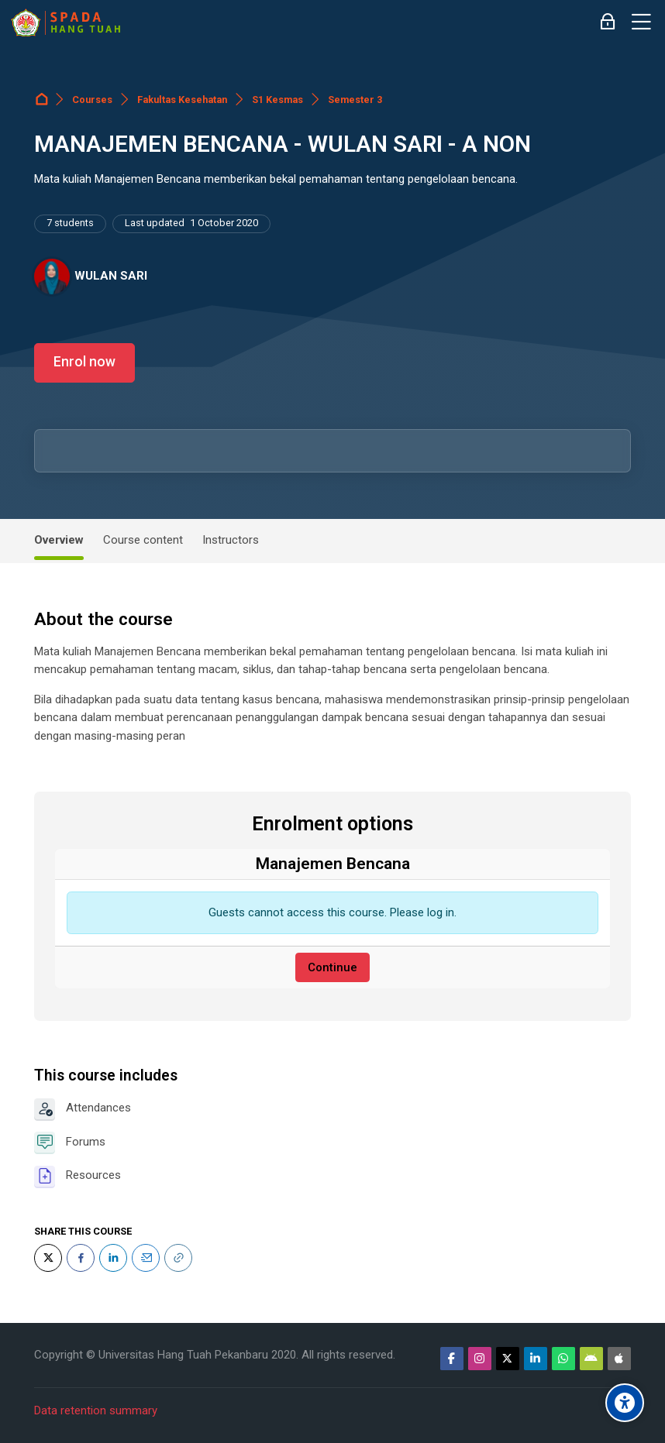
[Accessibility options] (624, 1402)
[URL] (178, 1258)
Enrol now (84, 361)
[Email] (146, 1258)
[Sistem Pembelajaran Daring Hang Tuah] (65, 22)
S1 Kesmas (277, 99)
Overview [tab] (59, 540)
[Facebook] (81, 1258)
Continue (332, 967)
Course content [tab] (143, 540)
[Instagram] (479, 1358)
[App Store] (619, 1358)
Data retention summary (95, 1410)
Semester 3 (355, 99)
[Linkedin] (535, 1358)
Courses (92, 99)
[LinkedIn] (113, 1258)
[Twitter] (48, 1258)
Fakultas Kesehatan (182, 99)
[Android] (591, 1358)
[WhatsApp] (563, 1358)
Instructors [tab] (230, 540)
